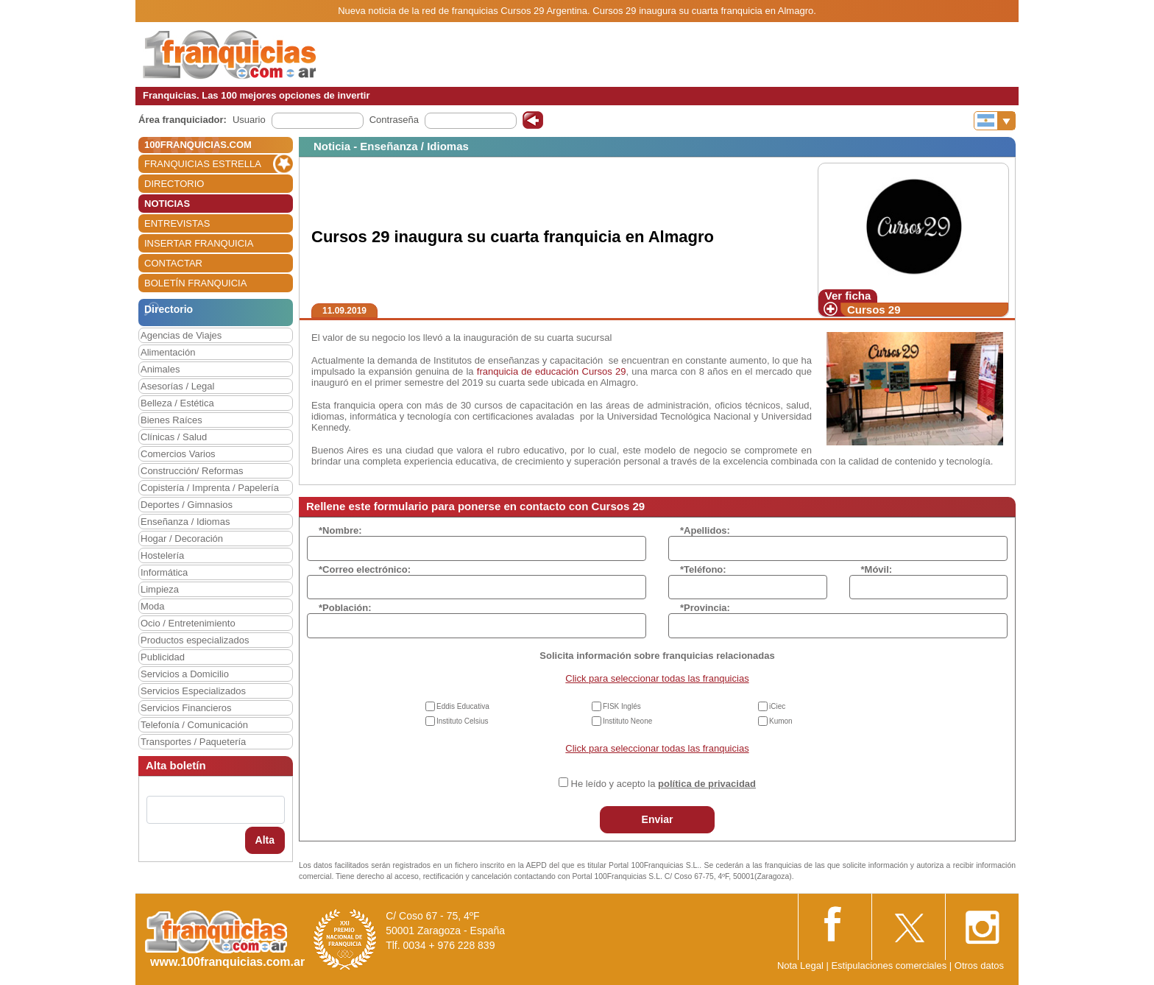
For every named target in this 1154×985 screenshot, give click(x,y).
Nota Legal (800, 965)
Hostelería (162, 555)
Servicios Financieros (186, 707)
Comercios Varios (178, 453)
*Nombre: (340, 530)
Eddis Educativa (462, 706)
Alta (265, 840)
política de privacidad (707, 783)
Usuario (249, 119)
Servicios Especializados (193, 690)
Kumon (781, 721)
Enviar (657, 819)
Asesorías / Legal (177, 386)
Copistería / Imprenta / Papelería (210, 487)
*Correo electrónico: (365, 569)
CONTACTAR (173, 263)
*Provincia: (705, 607)
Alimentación (168, 352)
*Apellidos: (705, 530)
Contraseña (394, 119)
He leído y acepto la (663, 783)
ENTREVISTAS (177, 223)
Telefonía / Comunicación (194, 724)
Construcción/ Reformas (192, 470)
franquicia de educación (528, 371)
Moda (153, 606)
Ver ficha (848, 295)
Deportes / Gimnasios (187, 504)
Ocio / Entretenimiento (188, 623)
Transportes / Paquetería (193, 741)
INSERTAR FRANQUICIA (198, 243)
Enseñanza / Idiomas (185, 521)
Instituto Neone (627, 721)
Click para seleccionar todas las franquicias (656, 678)
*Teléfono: (703, 569)
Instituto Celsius (462, 721)
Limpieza (160, 589)
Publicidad (163, 657)
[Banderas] (995, 120)
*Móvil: (877, 569)
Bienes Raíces (171, 420)
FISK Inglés (622, 706)
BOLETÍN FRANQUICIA (195, 283)
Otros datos (979, 965)
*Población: (345, 607)
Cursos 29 (874, 309)
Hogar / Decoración (182, 538)
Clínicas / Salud (174, 436)
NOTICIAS (167, 203)
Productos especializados (195, 640)
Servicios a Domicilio (185, 673)
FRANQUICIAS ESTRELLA (202, 163)
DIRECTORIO (174, 183)
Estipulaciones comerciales (890, 965)
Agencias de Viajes (181, 335)
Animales (160, 369)
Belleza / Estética (177, 403)
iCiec (777, 706)
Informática (164, 572)
